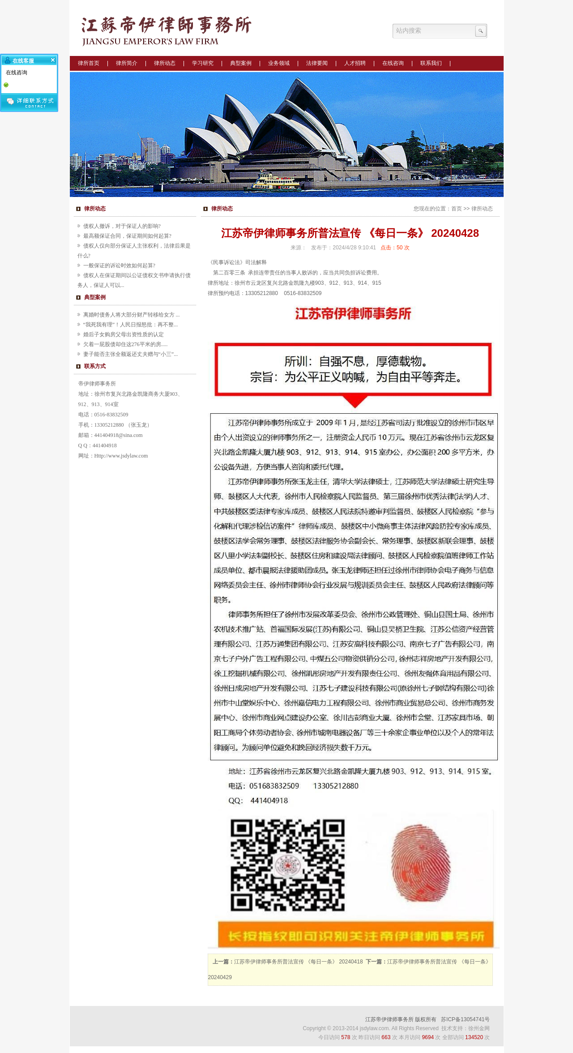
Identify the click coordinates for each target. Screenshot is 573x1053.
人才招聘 (355, 63)
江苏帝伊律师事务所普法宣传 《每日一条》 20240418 (298, 962)
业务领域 (279, 63)
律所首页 (88, 63)
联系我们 (431, 63)
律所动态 (164, 63)
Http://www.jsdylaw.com (121, 456)
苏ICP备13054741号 (465, 1019)
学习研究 (203, 63)
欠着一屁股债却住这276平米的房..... (125, 344)
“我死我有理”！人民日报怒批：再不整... (130, 324)
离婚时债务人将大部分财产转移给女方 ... (131, 315)
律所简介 (126, 63)
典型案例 (241, 63)
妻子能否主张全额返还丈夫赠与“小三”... (130, 354)
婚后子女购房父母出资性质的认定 (123, 334)
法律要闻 (317, 63)
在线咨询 (393, 63)
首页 (456, 208)
